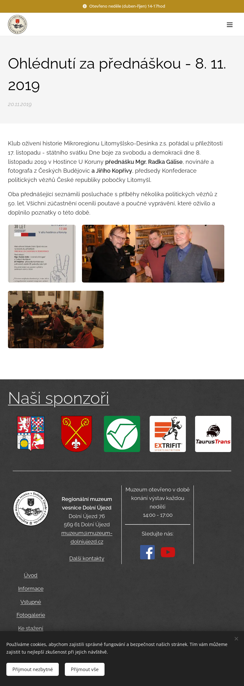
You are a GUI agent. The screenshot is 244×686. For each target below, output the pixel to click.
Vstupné (30, 601)
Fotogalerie (31, 615)
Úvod (30, 575)
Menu (230, 24)
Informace (31, 588)
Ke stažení (30, 628)
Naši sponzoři (58, 398)
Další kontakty (86, 559)
